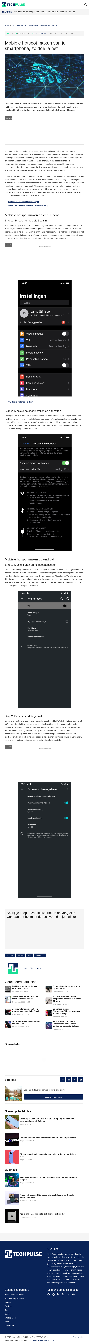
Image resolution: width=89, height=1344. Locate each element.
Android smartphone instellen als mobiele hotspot (29, 206)
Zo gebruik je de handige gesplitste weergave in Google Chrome (67, 998)
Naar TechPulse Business (16, 1295)
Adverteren (9, 1326)
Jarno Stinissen (40, 33)
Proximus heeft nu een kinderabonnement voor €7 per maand (48, 1138)
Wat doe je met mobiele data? (20, 402)
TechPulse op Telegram (15, 1298)
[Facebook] (62, 1079)
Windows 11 (41, 12)
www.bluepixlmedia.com (43, 1340)
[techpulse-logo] (13, 4)
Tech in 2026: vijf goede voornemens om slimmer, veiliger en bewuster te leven (66, 1023)
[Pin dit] (71, 33)
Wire (7, 1322)
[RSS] (63, 1294)
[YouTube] (80, 1079)
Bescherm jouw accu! (53, 1097)
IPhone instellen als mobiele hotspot (23, 202)
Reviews (8, 1306)
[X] (74, 1079)
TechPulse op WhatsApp (24, 12)
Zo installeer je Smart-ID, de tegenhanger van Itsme (25, 997)
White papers (10, 1318)
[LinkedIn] (58, 1294)
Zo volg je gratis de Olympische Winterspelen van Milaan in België (66, 1011)
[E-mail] (51, 33)
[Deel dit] (56, 33)
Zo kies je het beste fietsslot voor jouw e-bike (25, 987)
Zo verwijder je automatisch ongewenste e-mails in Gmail (25, 1010)
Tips (11, 33)
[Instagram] (68, 1079)
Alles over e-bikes (67, 12)
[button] (85, 4)
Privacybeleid (78, 1337)
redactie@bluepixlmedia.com (63, 1283)
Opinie (7, 1314)
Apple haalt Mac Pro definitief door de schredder (42, 1214)
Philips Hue (53, 12)
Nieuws (8, 1302)
